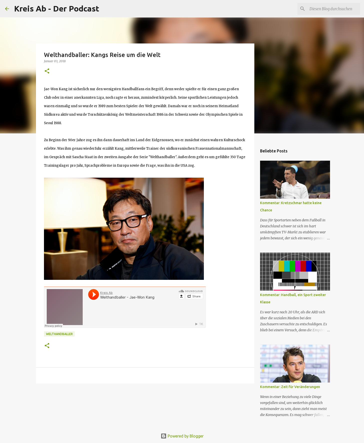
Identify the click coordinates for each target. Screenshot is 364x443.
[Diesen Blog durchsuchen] (334, 9)
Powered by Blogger (182, 436)
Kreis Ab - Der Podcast (56, 8)
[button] (47, 71)
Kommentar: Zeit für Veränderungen (290, 387)
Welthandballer (59, 334)
